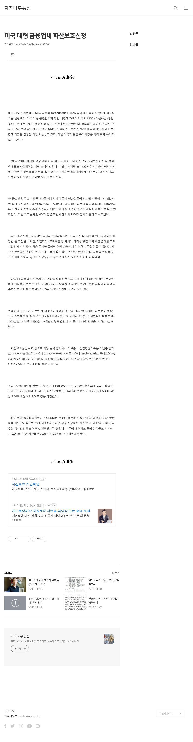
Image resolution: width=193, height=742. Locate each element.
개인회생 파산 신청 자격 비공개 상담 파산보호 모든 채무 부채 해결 (51, 517)
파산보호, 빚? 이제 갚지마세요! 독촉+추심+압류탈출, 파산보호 (53, 489)
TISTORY (9, 711)
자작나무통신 (17, 8)
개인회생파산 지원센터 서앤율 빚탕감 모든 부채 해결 (51, 511)
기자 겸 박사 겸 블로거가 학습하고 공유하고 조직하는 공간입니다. (45, 641)
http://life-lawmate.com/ (25, 478)
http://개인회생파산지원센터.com (31, 505)
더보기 (116, 573)
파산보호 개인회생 (25, 484)
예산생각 (8, 44)
